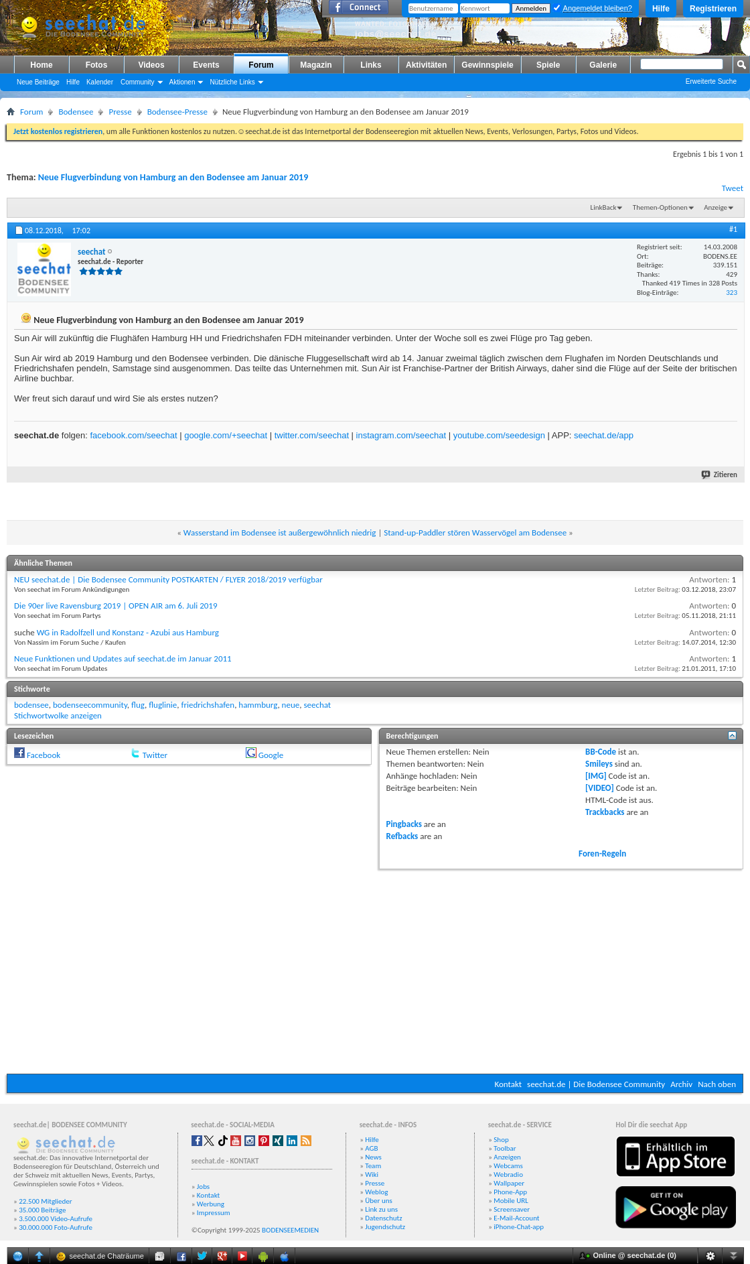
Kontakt (508, 1084)
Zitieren (719, 474)
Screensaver (512, 1209)
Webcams (508, 1165)
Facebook (43, 755)
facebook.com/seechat (133, 435)
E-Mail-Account (516, 1218)
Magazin (315, 65)
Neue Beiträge (38, 82)
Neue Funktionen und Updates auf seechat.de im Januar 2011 (123, 658)
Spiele (548, 65)
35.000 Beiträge (42, 1210)
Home (41, 65)
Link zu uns (381, 1209)
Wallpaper (509, 1183)
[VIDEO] (599, 788)
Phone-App (510, 1192)
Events (206, 65)
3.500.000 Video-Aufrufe (55, 1218)
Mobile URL (511, 1200)
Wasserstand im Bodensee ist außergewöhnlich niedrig (279, 532)
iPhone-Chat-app (519, 1226)
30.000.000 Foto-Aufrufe (55, 1227)
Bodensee (75, 112)
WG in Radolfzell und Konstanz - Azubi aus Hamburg (128, 632)
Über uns (378, 1200)
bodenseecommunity (90, 705)
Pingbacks (404, 824)
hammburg (257, 705)
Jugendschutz (385, 1226)
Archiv (681, 1084)
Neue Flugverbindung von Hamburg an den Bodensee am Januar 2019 (173, 177)
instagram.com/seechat (401, 435)
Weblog (376, 1192)
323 (731, 292)
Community (138, 82)
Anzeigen (507, 1157)
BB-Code (600, 752)
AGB (371, 1148)
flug (138, 705)
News (373, 1157)
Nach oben (717, 1084)
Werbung (210, 1204)
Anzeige (715, 207)
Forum (260, 65)
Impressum (213, 1212)
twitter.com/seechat (312, 435)
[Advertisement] (375, 970)
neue (291, 705)
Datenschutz (383, 1218)
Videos (151, 65)
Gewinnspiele (487, 65)
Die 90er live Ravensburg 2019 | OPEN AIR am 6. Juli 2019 (116, 606)
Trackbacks (604, 812)
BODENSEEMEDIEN (290, 1230)
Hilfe (661, 8)
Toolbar (505, 1148)
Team (373, 1165)
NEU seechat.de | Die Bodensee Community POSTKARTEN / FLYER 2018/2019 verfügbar (168, 579)
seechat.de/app (603, 435)
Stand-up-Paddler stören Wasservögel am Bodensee (475, 532)
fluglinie (163, 705)
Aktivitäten (426, 65)
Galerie (603, 65)
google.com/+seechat (225, 435)
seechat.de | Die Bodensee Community (596, 1084)
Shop (501, 1139)
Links (370, 65)
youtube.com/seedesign (499, 435)
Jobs (203, 1186)
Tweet (732, 188)
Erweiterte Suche (711, 81)
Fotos (97, 65)
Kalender (99, 82)
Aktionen (182, 82)
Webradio (508, 1174)
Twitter (155, 755)
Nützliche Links (232, 82)
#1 (733, 229)
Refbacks (402, 836)
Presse (119, 112)
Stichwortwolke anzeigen (58, 715)
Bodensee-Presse (177, 112)
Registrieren (713, 8)
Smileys (599, 764)
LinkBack (604, 207)
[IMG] (596, 776)
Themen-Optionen (660, 207)
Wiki (371, 1174)
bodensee (31, 705)
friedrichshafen (207, 705)
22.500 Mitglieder (45, 1201)
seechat (317, 705)
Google (270, 755)
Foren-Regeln (602, 853)
